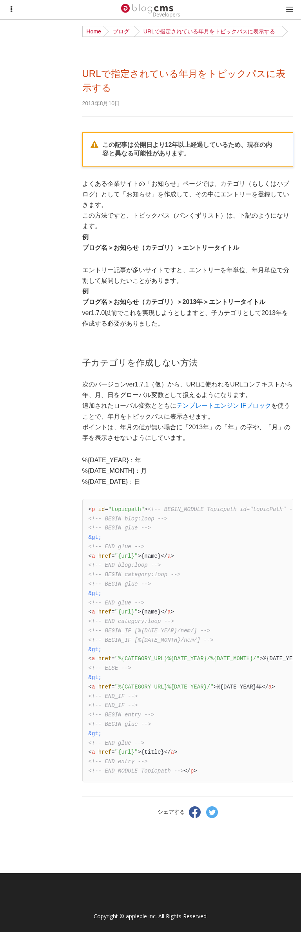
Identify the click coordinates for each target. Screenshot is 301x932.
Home (94, 31)
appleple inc (141, 916)
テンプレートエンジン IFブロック (224, 405)
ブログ (121, 31)
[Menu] (11, 9)
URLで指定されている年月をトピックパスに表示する (209, 31)
